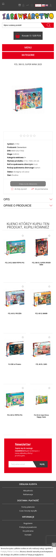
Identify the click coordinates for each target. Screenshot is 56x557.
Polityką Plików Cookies (10, 551)
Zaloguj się (50, 5)
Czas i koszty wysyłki (28, 510)
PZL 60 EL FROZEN (14, 313)
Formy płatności (28, 507)
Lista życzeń (32, 5)
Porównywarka (27, 5)
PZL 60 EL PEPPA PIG (14, 415)
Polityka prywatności (28, 527)
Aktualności (28, 490)
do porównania (39, 189)
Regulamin (28, 523)
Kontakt (28, 534)
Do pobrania (28, 531)
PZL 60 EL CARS (41, 364)
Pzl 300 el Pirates (14, 364)
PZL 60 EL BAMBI (41, 313)
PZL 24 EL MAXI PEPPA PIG (14, 263)
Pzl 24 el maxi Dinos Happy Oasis (41, 416)
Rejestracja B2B (23, 5)
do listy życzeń (19, 189)
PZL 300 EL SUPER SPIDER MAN (41, 264)
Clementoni (21, 147)
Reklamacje (28, 494)
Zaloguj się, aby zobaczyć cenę (28, 184)
